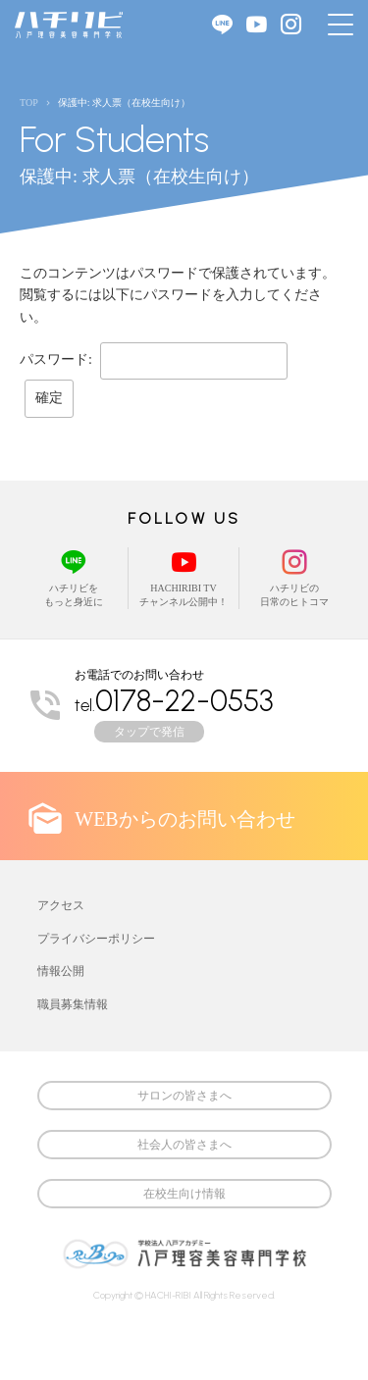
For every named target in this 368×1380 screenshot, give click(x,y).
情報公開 (60, 971)
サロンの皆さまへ (184, 1095)
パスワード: (154, 359)
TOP (29, 102)
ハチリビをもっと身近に (73, 577)
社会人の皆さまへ (184, 1144)
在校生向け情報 (184, 1194)
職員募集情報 (72, 1004)
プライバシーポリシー (96, 939)
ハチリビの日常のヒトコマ (295, 577)
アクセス (60, 905)
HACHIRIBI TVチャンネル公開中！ (183, 577)
